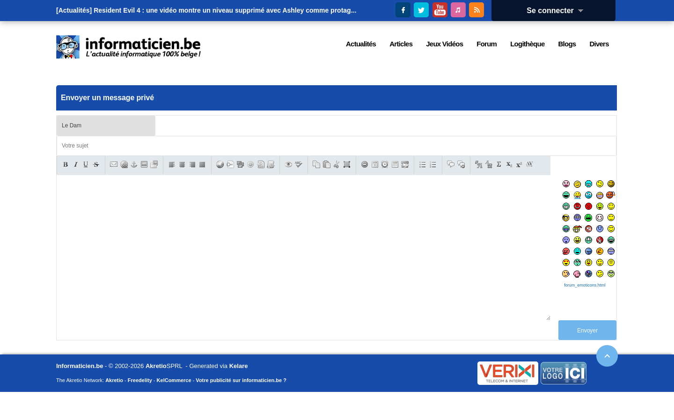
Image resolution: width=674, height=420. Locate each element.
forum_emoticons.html (585, 285)
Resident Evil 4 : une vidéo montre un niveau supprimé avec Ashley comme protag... (225, 10)
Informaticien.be (79, 394)
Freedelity (140, 408)
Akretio (156, 394)
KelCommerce (174, 408)
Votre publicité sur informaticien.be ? (241, 408)
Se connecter (558, 11)
